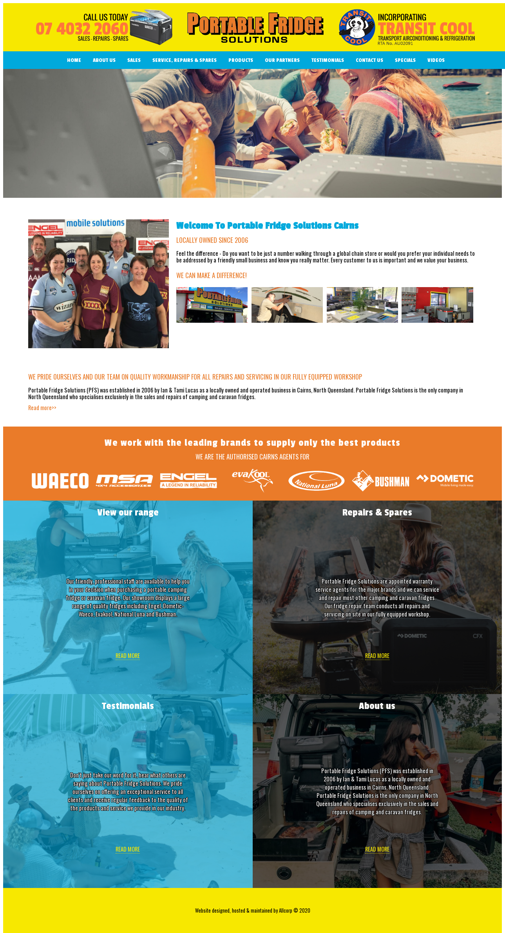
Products (240, 60)
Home (74, 60)
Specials (405, 60)
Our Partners (282, 60)
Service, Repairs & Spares (184, 60)
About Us (104, 60)
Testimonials (327, 60)
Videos (436, 60)
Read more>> (42, 407)
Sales (134, 60)
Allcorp (285, 910)
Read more (128, 655)
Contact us (369, 60)
